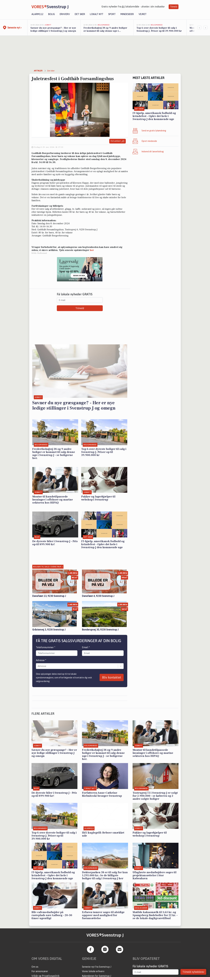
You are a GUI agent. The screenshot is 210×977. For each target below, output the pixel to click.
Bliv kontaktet (111, 677)
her (92, 250)
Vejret (143, 14)
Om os (35, 966)
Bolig (51, 14)
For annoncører (40, 971)
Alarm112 (37, 14)
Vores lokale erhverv (93, 971)
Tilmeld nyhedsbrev (193, 971)
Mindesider (127, 14)
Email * (86, 647)
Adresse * (41, 660)
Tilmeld (173, 6)
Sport (112, 14)
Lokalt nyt (96, 14)
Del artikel (117, 141)
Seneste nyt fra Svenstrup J (96, 966)
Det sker (80, 14)
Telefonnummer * (45, 647)
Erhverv (65, 14)
